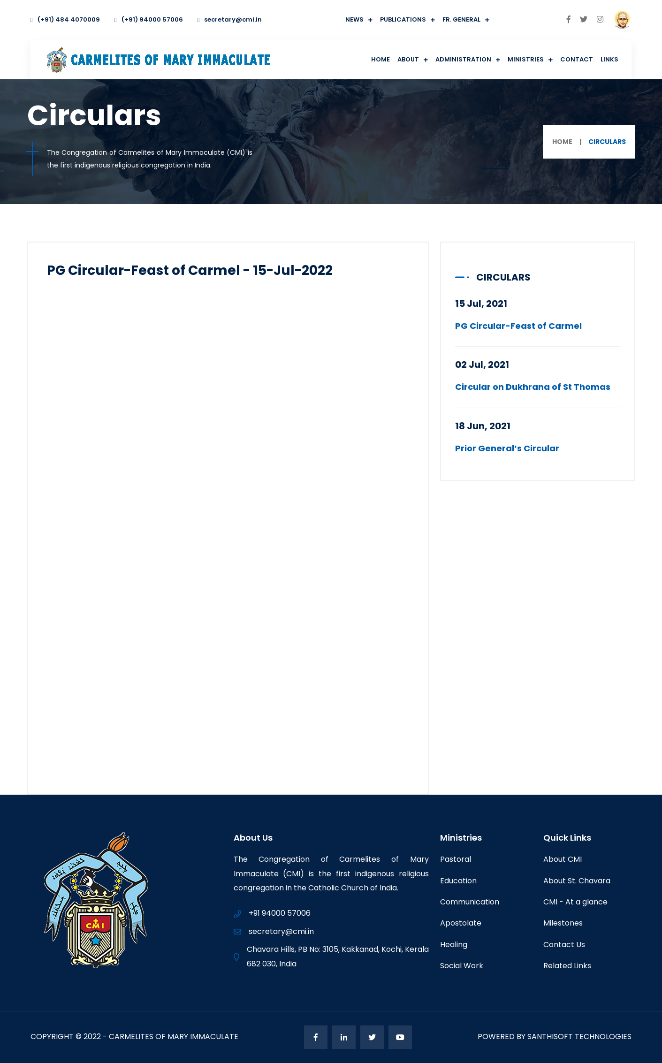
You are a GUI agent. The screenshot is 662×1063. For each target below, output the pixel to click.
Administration (463, 59)
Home (380, 59)
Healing (453, 944)
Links (609, 59)
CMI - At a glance (575, 901)
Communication (469, 901)
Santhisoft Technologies (579, 1036)
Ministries (526, 59)
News (354, 19)
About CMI (562, 859)
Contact (576, 59)
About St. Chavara (576, 880)
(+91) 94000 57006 (148, 19)
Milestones (563, 923)
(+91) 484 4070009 (65, 19)
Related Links (567, 965)
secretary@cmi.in (230, 19)
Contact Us (564, 944)
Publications (403, 19)
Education (458, 880)
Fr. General (461, 19)
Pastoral (455, 859)
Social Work (461, 965)
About (408, 59)
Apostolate (460, 923)
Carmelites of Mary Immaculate (173, 1036)
